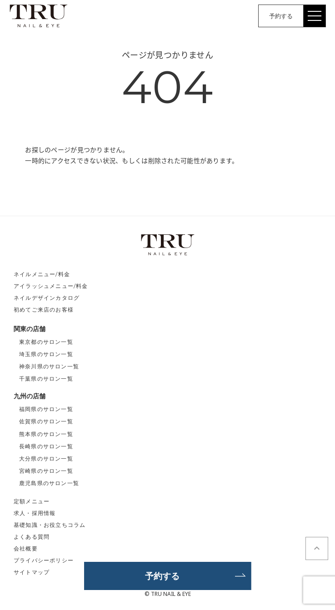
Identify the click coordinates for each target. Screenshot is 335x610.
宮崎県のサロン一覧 (46, 470)
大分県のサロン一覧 (46, 458)
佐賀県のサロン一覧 (46, 421)
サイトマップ (32, 572)
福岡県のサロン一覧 (46, 409)
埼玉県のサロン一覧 (46, 354)
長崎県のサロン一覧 (46, 446)
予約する (281, 16)
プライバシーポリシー (44, 560)
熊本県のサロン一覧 (46, 434)
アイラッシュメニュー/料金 (51, 286)
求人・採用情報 (34, 513)
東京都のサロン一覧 (46, 341)
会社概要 (26, 548)
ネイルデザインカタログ (47, 297)
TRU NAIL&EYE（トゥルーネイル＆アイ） (38, 16)
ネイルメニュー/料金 (42, 274)
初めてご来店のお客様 (44, 309)
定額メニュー (32, 501)
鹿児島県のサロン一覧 (49, 483)
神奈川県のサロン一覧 (49, 366)
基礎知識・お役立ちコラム (49, 524)
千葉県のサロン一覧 (46, 378)
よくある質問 (32, 536)
